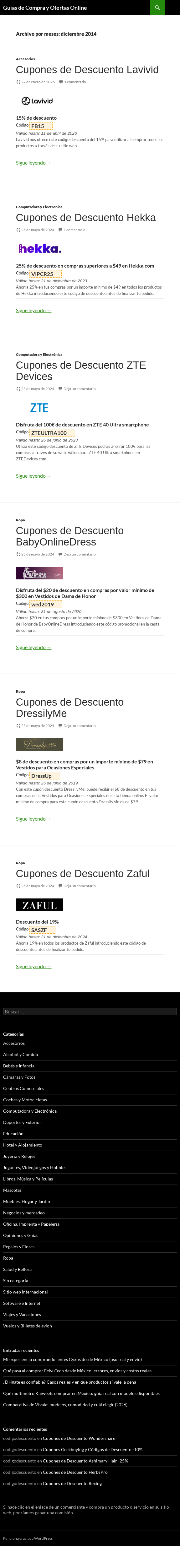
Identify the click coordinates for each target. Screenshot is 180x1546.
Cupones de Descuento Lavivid (87, 69)
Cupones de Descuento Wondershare (79, 1438)
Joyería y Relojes (19, 1156)
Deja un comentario (80, 388)
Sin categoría (15, 1280)
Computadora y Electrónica (39, 206)
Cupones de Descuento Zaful (83, 873)
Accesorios (25, 59)
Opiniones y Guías (20, 1235)
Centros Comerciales (23, 1088)
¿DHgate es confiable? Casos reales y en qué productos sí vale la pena (69, 1382)
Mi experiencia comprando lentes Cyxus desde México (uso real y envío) (72, 1359)
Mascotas (12, 1190)
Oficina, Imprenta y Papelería (31, 1224)
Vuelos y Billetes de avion (27, 1325)
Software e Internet (21, 1303)
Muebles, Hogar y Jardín (26, 1201)
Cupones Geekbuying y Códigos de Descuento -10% (92, 1449)
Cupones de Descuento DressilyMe (70, 707)
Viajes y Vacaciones (22, 1314)
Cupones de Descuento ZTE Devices (81, 370)
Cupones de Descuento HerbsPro (75, 1472)
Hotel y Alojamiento (22, 1144)
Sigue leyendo (34, 162)
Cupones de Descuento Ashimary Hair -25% (85, 1460)
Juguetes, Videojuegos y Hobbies (34, 1167)
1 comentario (75, 81)
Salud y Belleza (17, 1269)
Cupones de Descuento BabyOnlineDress (70, 536)
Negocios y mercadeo (24, 1212)
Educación (13, 1133)
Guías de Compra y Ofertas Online (45, 7)
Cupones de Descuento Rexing (72, 1483)
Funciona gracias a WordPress (28, 1538)
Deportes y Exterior (22, 1122)
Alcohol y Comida (20, 1054)
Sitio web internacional (25, 1291)
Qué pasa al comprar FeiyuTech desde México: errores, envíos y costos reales (77, 1370)
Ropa (20, 520)
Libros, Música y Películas (28, 1178)
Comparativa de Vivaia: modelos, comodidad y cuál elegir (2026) (65, 1404)
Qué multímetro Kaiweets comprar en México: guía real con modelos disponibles (81, 1393)
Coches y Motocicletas (25, 1099)
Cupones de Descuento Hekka (86, 217)
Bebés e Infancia (18, 1065)
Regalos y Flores (18, 1246)
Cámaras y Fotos (19, 1077)
